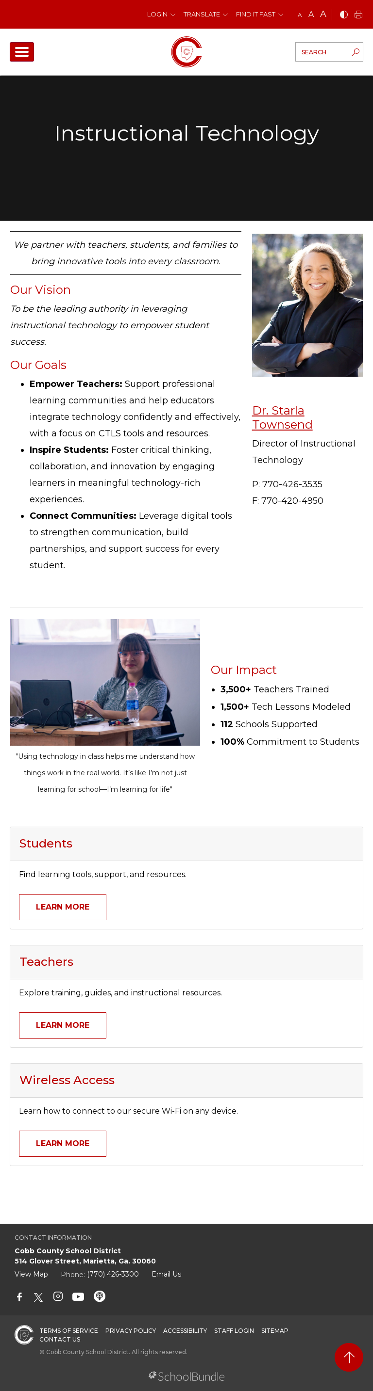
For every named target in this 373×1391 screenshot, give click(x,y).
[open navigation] (22, 52)
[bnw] (344, 15)
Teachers (46, 962)
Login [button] (157, 14)
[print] (358, 15)
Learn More (62, 906)
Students (45, 843)
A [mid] (311, 14)
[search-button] (355, 53)
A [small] (300, 14)
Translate (202, 14)
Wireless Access (67, 1080)
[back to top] (349, 1357)
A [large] (323, 14)
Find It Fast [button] (255, 14)
